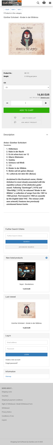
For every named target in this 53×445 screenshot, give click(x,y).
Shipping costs (7, 392)
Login (26, 354)
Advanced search (26, 247)
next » (13, 9)
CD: (5, 83)
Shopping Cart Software (18, 442)
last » (19, 9)
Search (26, 242)
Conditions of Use (8, 416)
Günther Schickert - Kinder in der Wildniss (26, 323)
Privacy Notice (7, 412)
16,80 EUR (26, 328)
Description (9, 134)
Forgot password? (12, 363)
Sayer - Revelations (27, 284)
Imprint (4, 420)
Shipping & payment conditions (12, 400)
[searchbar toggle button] (38, 3)
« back (7, 9)
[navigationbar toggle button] (50, 3)
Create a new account (13, 360)
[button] (7, 103)
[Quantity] (26, 103)
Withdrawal (5, 408)
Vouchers (5, 396)
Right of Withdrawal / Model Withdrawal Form (17, 404)
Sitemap (8, 376)
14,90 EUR (26, 289)
